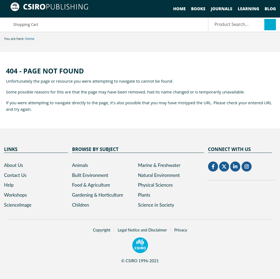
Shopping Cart (21, 24)
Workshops (15, 195)
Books (198, 8)
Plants (144, 195)
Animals (80, 165)
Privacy (180, 229)
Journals (221, 8)
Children (80, 205)
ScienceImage (17, 205)
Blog (270, 8)
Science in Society (156, 205)
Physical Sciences (155, 185)
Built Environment (90, 175)
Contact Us (15, 175)
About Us (13, 165)
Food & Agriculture (91, 185)
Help (9, 185)
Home (179, 8)
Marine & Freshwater (159, 165)
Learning (248, 8)
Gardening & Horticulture (97, 195)
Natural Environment (159, 175)
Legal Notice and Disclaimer (142, 229)
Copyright (101, 229)
